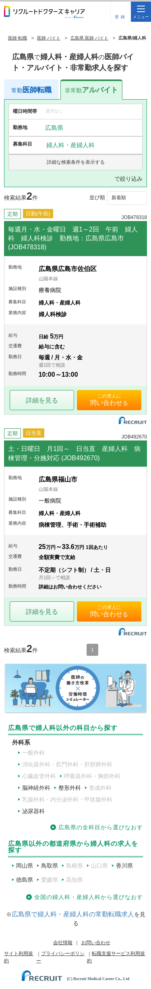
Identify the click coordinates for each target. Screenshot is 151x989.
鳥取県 (49, 865)
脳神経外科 (36, 788)
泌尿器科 (33, 811)
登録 (121, 17)
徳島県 (24, 879)
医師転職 (31, 90)
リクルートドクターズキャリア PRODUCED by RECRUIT (44, 12)
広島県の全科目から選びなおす (100, 827)
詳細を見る (42, 400)
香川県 (124, 865)
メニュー (141, 12)
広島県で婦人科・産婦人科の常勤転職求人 (73, 914)
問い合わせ (106, 402)
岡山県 (24, 865)
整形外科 (69, 788)
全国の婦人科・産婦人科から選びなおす (88, 897)
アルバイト (91, 90)
